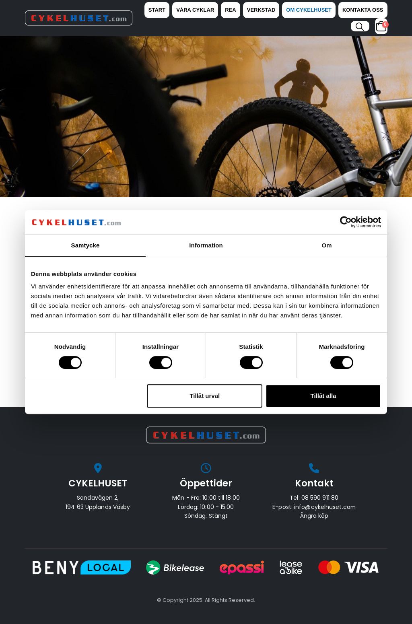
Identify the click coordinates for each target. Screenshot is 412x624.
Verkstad (261, 10)
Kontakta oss (362, 10)
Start (156, 10)
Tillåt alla (323, 395)
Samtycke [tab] (85, 245)
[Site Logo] (78, 18)
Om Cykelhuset (309, 10)
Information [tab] (206, 245)
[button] (360, 27)
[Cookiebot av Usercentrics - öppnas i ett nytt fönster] (346, 222)
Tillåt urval (205, 395)
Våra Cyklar (195, 10)
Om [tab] (326, 245)
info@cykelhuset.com (325, 507)
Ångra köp (314, 516)
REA (230, 10)
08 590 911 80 (319, 498)
